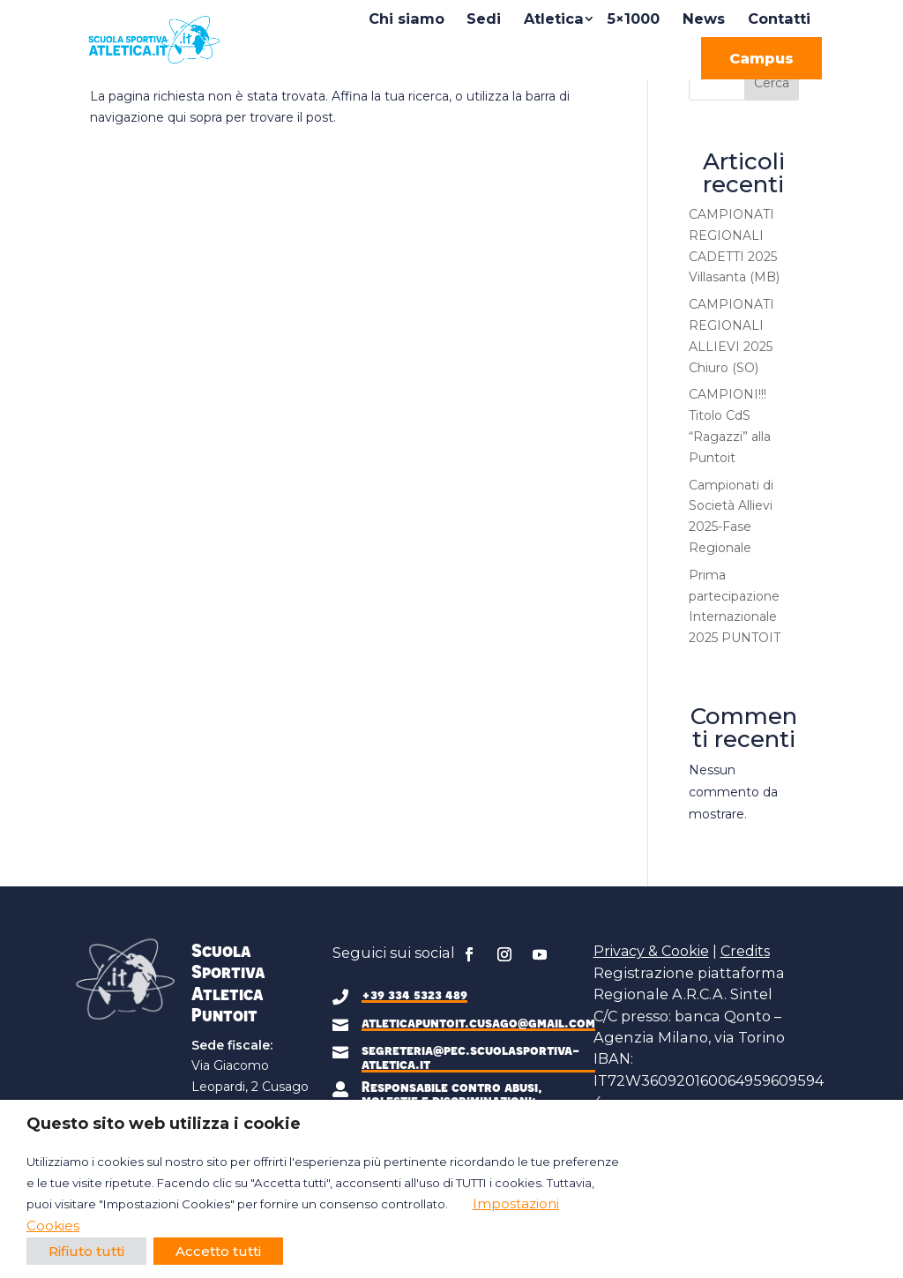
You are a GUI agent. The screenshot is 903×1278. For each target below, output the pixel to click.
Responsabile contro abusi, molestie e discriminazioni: (452, 1093)
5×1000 (633, 18)
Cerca (771, 83)
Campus (761, 58)
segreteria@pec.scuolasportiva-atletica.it (470, 1056)
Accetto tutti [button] (218, 1251)
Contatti (779, 18)
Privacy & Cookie (651, 951)
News (704, 18)
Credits (745, 951)
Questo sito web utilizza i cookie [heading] (163, 1123)
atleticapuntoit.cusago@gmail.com (478, 1022)
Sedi (483, 18)
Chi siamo (406, 18)
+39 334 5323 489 (414, 994)
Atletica (554, 18)
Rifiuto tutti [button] (86, 1251)
